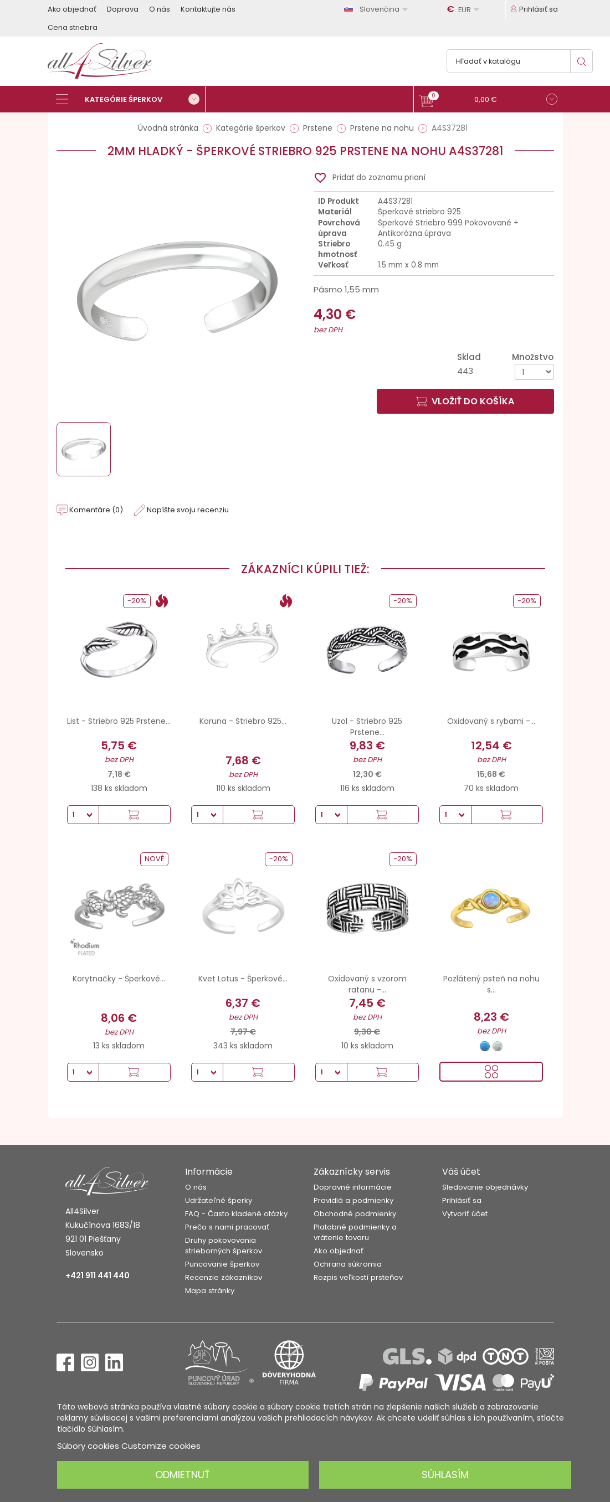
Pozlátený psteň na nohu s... (491, 984)
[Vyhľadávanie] (520, 61)
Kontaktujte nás (208, 9)
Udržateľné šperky (218, 1200)
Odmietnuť (182, 1475)
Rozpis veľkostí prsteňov (358, 1277)
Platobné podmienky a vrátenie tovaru (355, 1232)
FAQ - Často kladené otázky (236, 1213)
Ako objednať (72, 9)
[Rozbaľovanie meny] (465, 9)
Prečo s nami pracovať (227, 1227)
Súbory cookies (88, 1446)
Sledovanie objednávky (485, 1187)
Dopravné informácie (353, 1187)
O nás (159, 9)
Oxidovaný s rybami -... (491, 721)
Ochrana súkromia (348, 1264)
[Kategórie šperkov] (131, 99)
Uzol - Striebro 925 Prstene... (367, 727)
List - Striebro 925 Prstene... (119, 721)
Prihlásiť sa (461, 1200)
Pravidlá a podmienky (353, 1200)
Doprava (123, 9)
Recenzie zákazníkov (223, 1277)
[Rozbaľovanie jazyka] (378, 9)
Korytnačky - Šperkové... (119, 978)
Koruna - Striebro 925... (242, 721)
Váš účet (461, 1171)
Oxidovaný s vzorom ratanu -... (367, 984)
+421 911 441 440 (97, 1275)
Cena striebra (73, 27)
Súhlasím (445, 1475)
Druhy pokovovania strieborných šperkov (223, 1245)
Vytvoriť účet (465, 1213)
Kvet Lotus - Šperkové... (243, 978)
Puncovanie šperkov (222, 1264)
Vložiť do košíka (465, 401)
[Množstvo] (534, 372)
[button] (488, 100)
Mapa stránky (209, 1290)
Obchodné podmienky (355, 1213)
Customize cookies (161, 1446)
